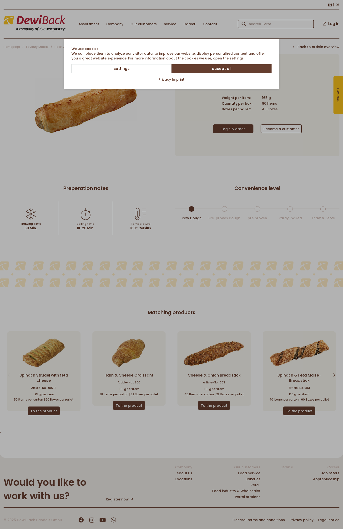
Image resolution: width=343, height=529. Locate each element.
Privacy (165, 79)
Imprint (178, 79)
